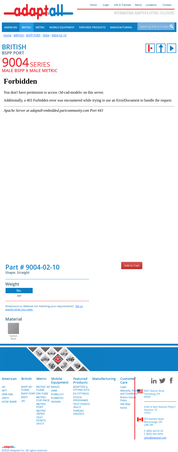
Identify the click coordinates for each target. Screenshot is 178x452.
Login (123, 386)
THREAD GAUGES (78, 412)
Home (7, 35)
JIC (4, 386)
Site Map (125, 404)
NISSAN (56, 401)
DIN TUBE (42, 393)
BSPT (24, 397)
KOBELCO (57, 394)
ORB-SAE (7, 394)
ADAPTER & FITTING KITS (81, 388)
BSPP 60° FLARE (27, 388)
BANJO (55, 386)
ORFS (5, 398)
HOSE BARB (9, 401)
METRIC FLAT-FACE (43, 399)
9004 (46, 35)
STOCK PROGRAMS (80, 399)
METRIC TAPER (41, 412)
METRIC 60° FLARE (43, 388)
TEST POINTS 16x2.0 (41, 420)
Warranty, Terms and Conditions (129, 392)
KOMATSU (57, 398)
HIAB (54, 390)
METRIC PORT (41, 405)
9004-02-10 (59, 35)
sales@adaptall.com (155, 437)
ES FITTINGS (81, 393)
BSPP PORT (33, 35)
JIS (23, 401)
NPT (4, 390)
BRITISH (19, 35)
